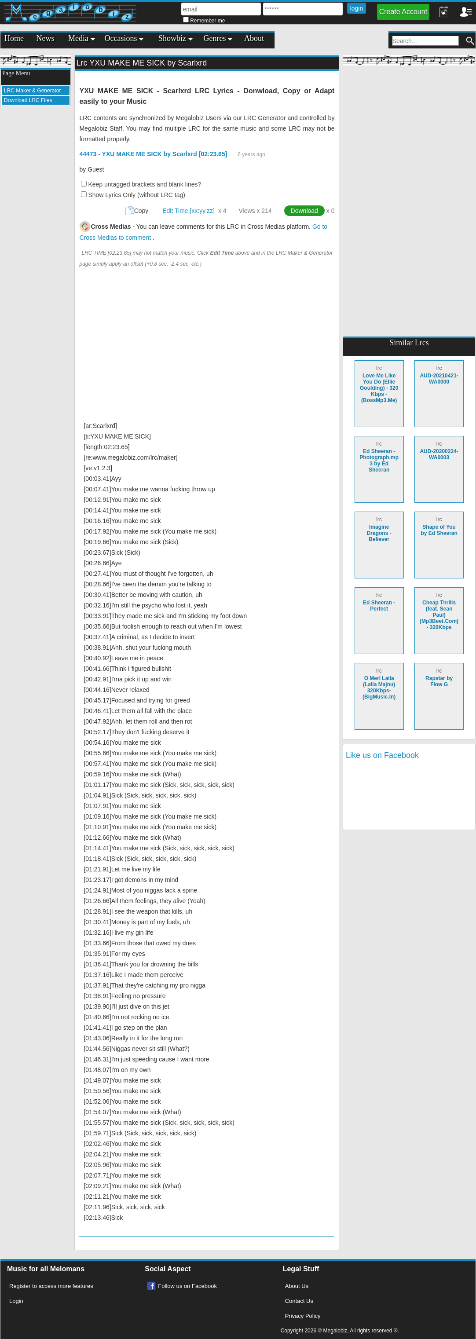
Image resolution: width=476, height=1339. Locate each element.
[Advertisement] (35, 245)
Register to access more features (51, 1286)
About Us (296, 1286)
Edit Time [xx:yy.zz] (188, 210)
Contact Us (299, 1301)
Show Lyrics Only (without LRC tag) (136, 194)
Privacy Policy (303, 1316)
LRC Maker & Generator (32, 91)
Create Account (403, 11)
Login (16, 1301)
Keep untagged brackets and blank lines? (144, 184)
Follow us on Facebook (187, 1286)
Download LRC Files (28, 100)
